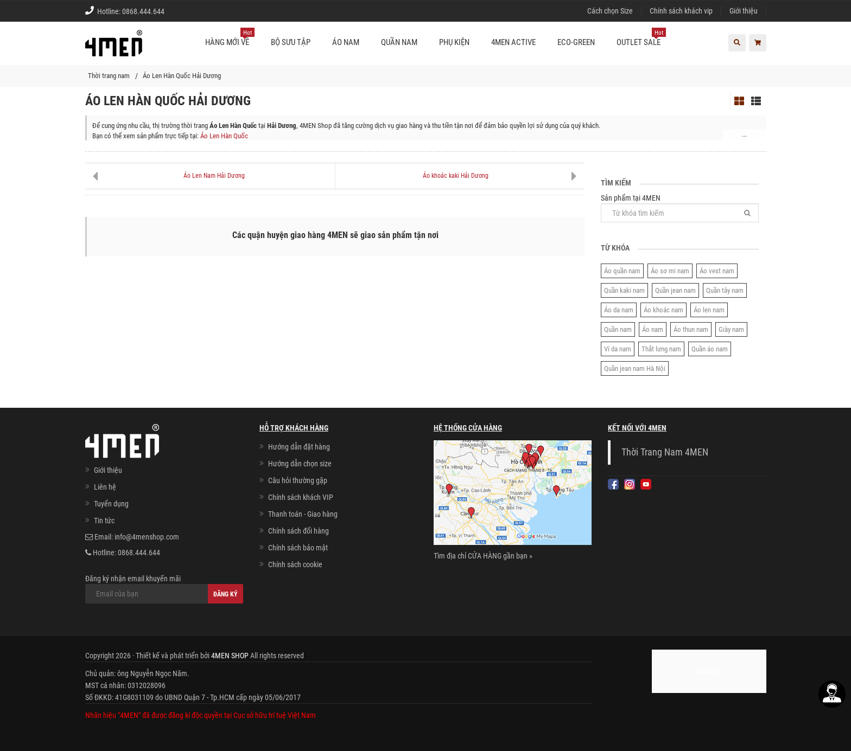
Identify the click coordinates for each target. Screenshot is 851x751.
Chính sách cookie (295, 564)
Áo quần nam (622, 271)
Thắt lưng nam (661, 349)
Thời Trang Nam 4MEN (664, 452)
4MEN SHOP (230, 655)
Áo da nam (618, 310)
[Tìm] (747, 212)
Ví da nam (617, 349)
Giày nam (731, 329)
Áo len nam (709, 310)
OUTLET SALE (641, 38)
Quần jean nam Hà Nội (634, 368)
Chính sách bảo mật (298, 547)
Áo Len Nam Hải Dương (214, 175)
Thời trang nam (109, 76)
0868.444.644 (143, 11)
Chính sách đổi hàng (298, 531)
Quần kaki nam (624, 290)
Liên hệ (105, 487)
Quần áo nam (709, 349)
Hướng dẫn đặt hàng (299, 446)
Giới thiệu (743, 11)
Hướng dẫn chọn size (300, 463)
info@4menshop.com (147, 536)
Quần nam (618, 329)
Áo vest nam (717, 271)
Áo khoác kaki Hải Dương (455, 175)
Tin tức (104, 520)
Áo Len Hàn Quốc (224, 136)
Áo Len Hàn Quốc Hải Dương (182, 76)
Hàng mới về (230, 38)
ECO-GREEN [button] (576, 42)
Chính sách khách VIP (300, 497)
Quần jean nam (675, 290)
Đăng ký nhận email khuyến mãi (164, 589)
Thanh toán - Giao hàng (303, 514)
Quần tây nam (725, 290)
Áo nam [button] (345, 42)
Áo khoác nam (663, 310)
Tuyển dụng (111, 503)
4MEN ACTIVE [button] (513, 42)
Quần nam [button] (399, 42)
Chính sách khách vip (681, 11)
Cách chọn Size (610, 11)
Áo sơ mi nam (670, 271)
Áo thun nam (691, 329)
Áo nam (652, 329)
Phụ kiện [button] (454, 42)
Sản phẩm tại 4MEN (680, 208)
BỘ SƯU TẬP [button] (290, 42)
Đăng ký (225, 594)
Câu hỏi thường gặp (297, 480)
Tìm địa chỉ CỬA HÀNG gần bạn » (483, 555)
